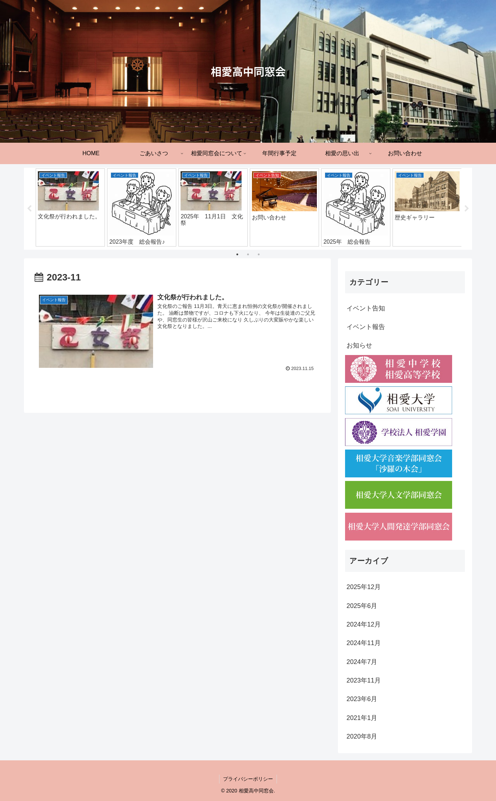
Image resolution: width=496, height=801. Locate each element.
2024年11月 (363, 643)
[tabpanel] (70, 207)
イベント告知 (365, 308)
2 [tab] (248, 254)
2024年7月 (361, 661)
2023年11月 (363, 680)
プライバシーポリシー (248, 779)
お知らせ (359, 345)
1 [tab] (237, 254)
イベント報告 (365, 326)
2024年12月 (363, 624)
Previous (29, 208)
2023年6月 (361, 699)
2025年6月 (361, 605)
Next (466, 208)
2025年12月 (363, 586)
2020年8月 (361, 736)
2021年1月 (361, 717)
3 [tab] (258, 254)
